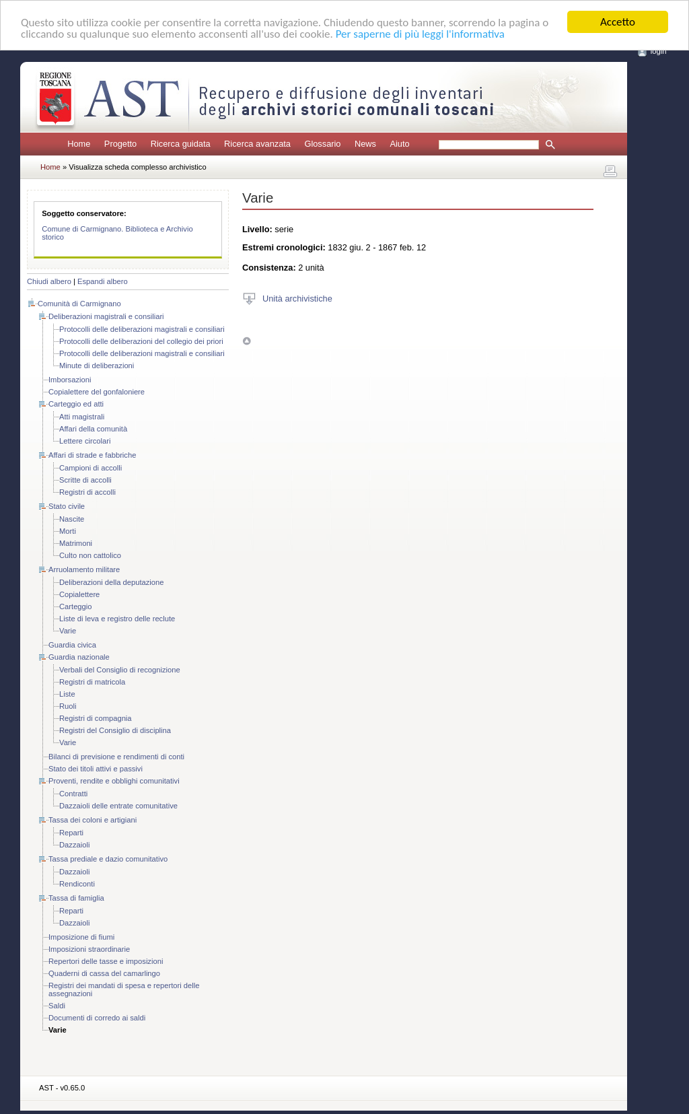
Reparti (71, 833)
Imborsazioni (69, 380)
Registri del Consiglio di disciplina (115, 730)
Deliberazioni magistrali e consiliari (106, 316)
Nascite (71, 519)
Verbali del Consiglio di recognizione (119, 670)
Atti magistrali (81, 417)
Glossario (322, 144)
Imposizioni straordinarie (89, 949)
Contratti (73, 794)
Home (78, 144)
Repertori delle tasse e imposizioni (105, 961)
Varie (67, 631)
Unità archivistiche (297, 298)
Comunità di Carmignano (79, 304)
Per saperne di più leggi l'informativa (420, 34)
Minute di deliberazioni (96, 365)
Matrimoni (75, 543)
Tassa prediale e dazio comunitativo (108, 859)
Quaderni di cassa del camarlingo (104, 973)
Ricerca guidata (181, 144)
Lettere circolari (84, 441)
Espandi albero (102, 281)
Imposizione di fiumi (81, 937)
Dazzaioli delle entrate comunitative (118, 806)
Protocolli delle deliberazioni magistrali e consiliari (142, 329)
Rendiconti (77, 884)
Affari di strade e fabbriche (92, 455)
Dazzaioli (74, 845)
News (365, 144)
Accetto (617, 22)
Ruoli (68, 706)
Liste (67, 694)
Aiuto (399, 144)
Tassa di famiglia (76, 898)
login (659, 51)
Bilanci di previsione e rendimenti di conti (116, 757)
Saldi (56, 1006)
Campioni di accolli (90, 468)
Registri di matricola (92, 682)
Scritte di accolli (85, 480)
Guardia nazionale (79, 657)
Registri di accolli (87, 492)
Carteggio (75, 606)
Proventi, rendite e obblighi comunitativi (114, 781)
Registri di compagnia (95, 718)
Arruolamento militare (84, 569)
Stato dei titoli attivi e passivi (95, 769)
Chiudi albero (49, 281)
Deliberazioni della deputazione (111, 582)
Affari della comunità (93, 429)
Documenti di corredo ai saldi (96, 1018)
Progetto (120, 144)
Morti (67, 531)
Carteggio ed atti (76, 404)
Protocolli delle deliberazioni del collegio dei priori (141, 341)
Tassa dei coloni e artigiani (92, 820)
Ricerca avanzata (257, 144)
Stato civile (66, 506)
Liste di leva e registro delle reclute (117, 619)
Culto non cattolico (90, 555)
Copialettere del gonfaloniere (96, 392)
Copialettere (79, 594)
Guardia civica (72, 645)
